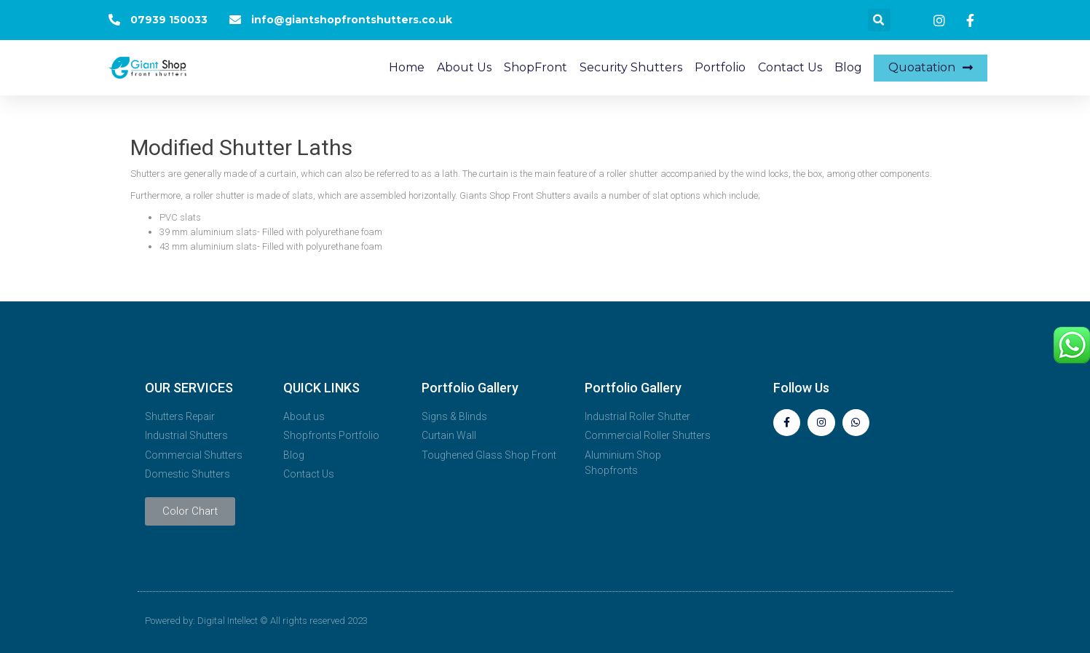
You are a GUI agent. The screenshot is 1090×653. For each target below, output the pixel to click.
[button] (930, 68)
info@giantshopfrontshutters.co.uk (351, 19)
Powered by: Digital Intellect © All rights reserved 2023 (256, 620)
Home (406, 67)
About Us (464, 67)
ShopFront (535, 67)
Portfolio (720, 67)
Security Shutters (631, 67)
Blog (848, 67)
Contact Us (790, 67)
